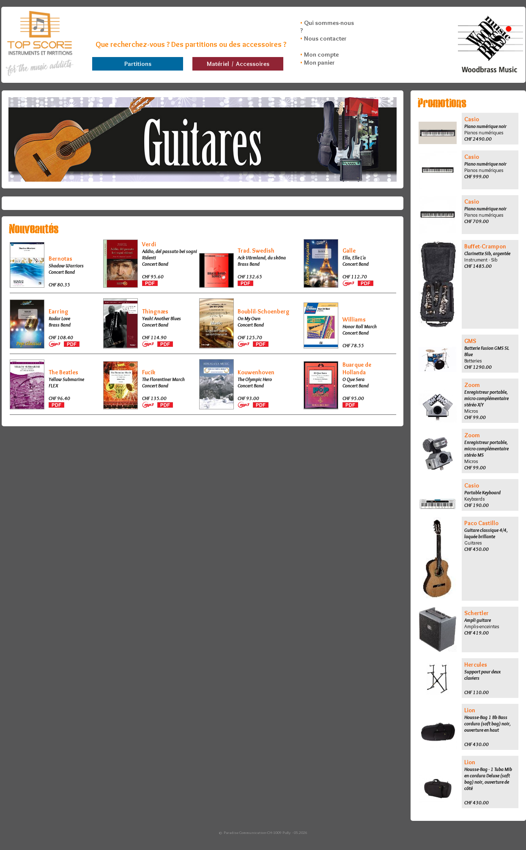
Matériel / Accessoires (238, 64)
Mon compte (321, 54)
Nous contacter (325, 38)
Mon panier (319, 62)
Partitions (137, 64)
